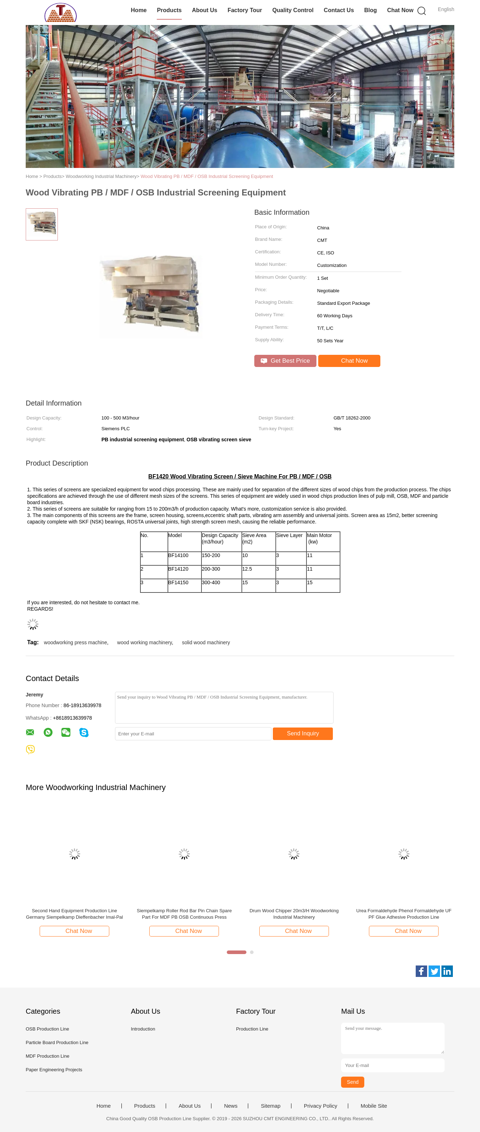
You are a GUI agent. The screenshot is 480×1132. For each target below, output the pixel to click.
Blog (370, 10)
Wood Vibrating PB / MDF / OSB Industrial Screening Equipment (207, 176)
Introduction (143, 1029)
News (231, 1105)
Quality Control (293, 10)
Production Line (252, 1029)
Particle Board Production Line (57, 1042)
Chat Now (400, 10)
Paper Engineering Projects (54, 1069)
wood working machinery (144, 642)
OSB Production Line (47, 1029)
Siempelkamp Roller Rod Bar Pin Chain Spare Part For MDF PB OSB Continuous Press (184, 914)
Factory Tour (245, 10)
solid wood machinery (206, 642)
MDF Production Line (47, 1056)
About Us (204, 10)
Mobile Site (374, 1105)
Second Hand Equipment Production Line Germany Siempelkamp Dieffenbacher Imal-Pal (74, 914)
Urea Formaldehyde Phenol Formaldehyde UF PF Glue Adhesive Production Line (404, 914)
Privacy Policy (320, 1105)
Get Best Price (285, 360)
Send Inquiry (303, 733)
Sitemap (270, 1105)
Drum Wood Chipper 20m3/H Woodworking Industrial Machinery (294, 914)
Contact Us (339, 10)
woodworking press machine (75, 642)
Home (138, 10)
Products (169, 10)
